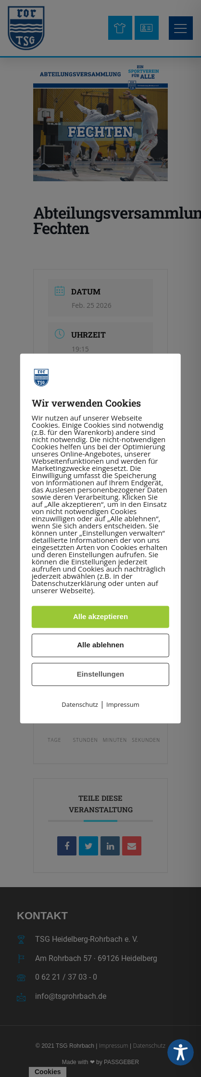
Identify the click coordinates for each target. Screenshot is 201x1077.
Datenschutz (80, 705)
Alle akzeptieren (100, 616)
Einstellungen (100, 674)
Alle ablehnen (100, 645)
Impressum (122, 705)
